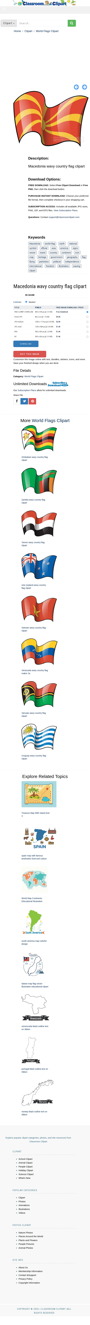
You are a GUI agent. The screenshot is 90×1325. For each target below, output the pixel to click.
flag (84, 257)
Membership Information (31, 1271)
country (53, 252)
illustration (64, 266)
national (73, 243)
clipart (32, 270)
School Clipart (25, 1159)
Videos (22, 1213)
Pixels (38, 307)
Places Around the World (31, 1236)
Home (17, 31)
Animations (24, 1205)
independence (72, 261)
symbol (33, 248)
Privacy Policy (25, 1279)
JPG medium (18, 322)
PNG (15, 332)
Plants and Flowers (28, 1240)
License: (17, 302)
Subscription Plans (27, 390)
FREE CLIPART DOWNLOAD (23, 312)
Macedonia (34, 243)
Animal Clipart (25, 1162)
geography (72, 257)
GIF (15, 337)
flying (32, 261)
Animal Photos (26, 1248)
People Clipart (26, 1166)
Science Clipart (26, 1174)
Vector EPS (18, 317)
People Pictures (26, 1244)
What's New (24, 1178)
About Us (23, 1267)
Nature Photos (26, 1232)
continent (66, 252)
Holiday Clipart (26, 1170)
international (35, 266)
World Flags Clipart (47, 31)
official (44, 248)
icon (77, 252)
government (57, 257)
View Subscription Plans (66, 210)
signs (75, 248)
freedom (50, 266)
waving (76, 266)
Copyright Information (29, 1282)
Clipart (28, 31)
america (64, 248)
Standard (32, 302)
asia (54, 248)
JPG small (18, 327)
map (31, 257)
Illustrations (24, 1209)
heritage (42, 257)
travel (42, 252)
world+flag (50, 243)
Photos (22, 1201)
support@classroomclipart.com (64, 217)
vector (32, 252)
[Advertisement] (45, 56)
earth (62, 243)
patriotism (44, 261)
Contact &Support (27, 1275)
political (57, 261)
